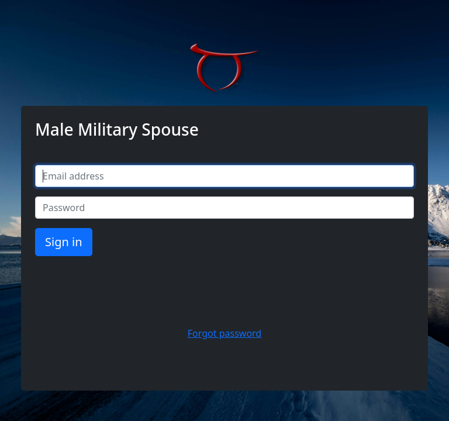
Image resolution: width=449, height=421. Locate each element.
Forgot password (224, 333)
